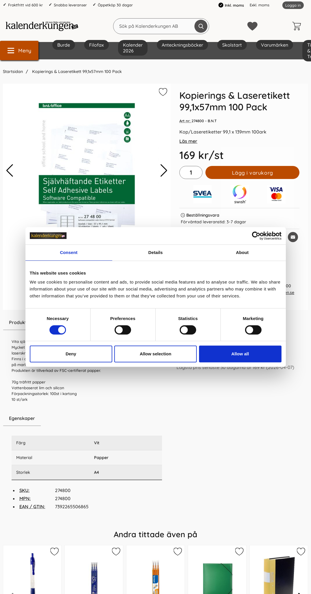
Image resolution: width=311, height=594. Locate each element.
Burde (63, 45)
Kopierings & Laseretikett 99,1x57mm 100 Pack (76, 71)
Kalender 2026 (133, 48)
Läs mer (188, 141)
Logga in (293, 5)
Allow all (240, 353)
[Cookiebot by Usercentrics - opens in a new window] (256, 235)
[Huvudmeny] (19, 50)
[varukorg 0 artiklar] (298, 26)
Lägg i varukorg (252, 172)
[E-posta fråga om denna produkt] (293, 237)
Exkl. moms (259, 5)
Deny (71, 353)
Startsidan (13, 71)
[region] (87, 418)
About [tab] (242, 252)
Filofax (96, 45)
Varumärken (274, 45)
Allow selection (155, 353)
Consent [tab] (69, 252)
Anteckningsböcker (182, 45)
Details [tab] (155, 252)
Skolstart (232, 45)
